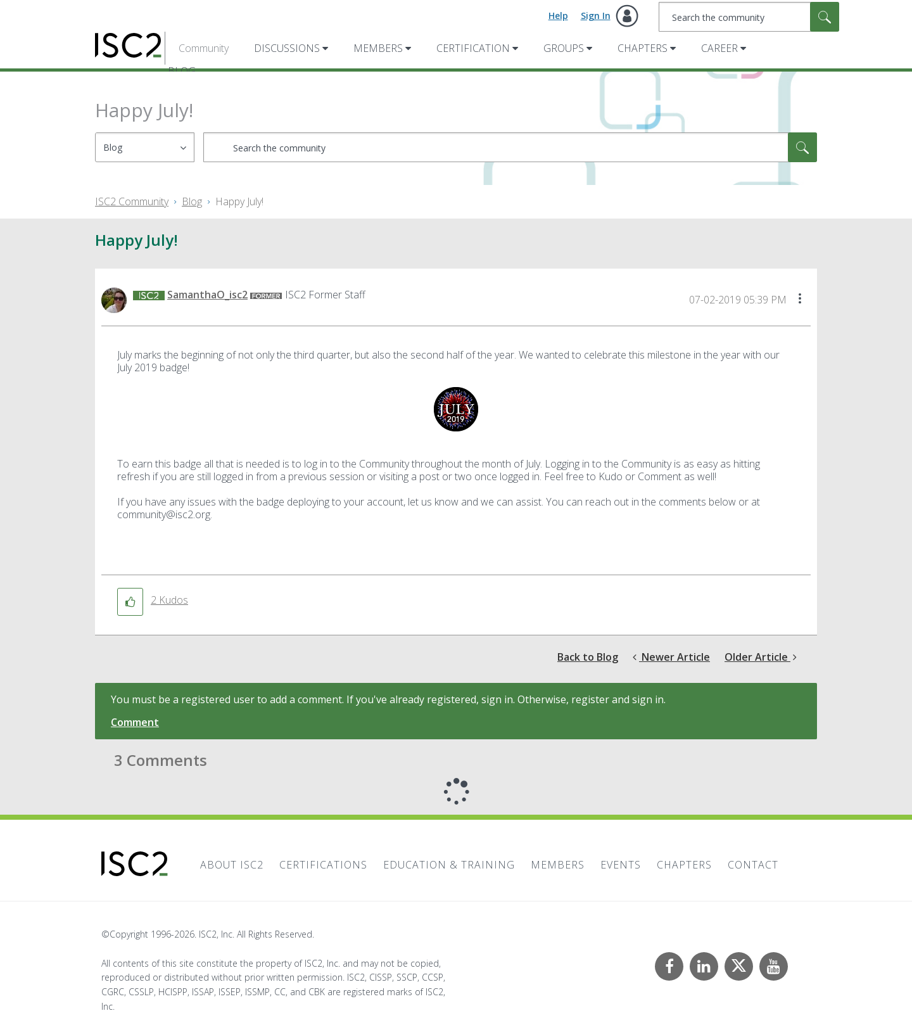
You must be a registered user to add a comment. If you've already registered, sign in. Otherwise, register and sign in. (388, 699)
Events (620, 865)
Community (204, 48)
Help (558, 16)
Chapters (643, 48)
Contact (753, 865)
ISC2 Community (131, 201)
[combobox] (749, 17)
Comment (135, 722)
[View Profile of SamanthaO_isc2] (207, 295)
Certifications (323, 865)
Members (378, 48)
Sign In (596, 16)
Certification (473, 48)
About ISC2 (231, 865)
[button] (800, 299)
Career (719, 48)
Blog (192, 201)
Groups (563, 48)
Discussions (287, 48)
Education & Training (449, 865)
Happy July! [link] (239, 201)
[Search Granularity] (145, 147)
